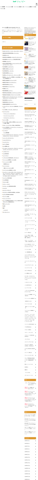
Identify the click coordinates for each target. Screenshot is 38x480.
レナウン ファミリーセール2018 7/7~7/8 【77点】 (31, 66)
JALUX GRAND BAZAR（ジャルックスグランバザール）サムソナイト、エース (30, 130)
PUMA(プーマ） (6, 88)
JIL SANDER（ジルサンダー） (8, 66)
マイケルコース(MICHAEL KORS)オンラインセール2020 (30, 389)
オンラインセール (6, 111)
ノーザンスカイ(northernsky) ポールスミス (11, 157)
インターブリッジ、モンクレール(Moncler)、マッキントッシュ (30, 203)
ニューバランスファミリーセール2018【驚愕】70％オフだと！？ (32, 90)
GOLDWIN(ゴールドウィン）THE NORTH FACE (11, 59)
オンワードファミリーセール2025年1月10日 (30, 368)
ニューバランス (5, 155)
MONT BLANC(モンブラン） (8, 84)
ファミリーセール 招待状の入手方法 (31, 38)
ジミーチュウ (5, 130)
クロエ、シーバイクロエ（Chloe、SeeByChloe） (12, 125)
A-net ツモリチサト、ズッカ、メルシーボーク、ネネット (13, 51)
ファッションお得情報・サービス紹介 (30, 6)
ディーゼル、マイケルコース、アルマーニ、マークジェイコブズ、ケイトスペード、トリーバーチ (30, 268)
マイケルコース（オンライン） (9, 117)
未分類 (26, 352)
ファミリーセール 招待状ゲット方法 (19, 6)
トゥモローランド (6, 151)
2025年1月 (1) (27, 422)
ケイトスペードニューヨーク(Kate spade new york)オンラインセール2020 (30, 377)
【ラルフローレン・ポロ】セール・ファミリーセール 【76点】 (32, 43)
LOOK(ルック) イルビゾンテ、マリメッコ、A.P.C (30, 150)
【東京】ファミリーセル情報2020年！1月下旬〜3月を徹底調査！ (32, 85)
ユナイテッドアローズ (7, 190)
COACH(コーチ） (6, 55)
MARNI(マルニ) (28, 290)
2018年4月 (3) (27, 459)
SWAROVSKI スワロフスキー (8, 102)
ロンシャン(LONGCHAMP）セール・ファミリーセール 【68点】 (32, 49)
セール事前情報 (2, 6)
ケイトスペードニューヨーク (9, 115)
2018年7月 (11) (27, 451)
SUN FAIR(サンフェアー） (7, 100)
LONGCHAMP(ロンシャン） (8, 72)
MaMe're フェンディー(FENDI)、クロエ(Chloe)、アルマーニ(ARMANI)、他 (30, 154)
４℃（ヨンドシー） (6, 212)
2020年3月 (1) (27, 430)
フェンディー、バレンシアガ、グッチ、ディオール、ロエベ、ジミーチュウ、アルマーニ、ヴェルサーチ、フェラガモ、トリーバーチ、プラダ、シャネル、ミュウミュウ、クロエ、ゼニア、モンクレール (30, 306)
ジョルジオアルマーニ (7, 140)
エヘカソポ (6, 210)
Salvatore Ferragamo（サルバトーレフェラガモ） (12, 94)
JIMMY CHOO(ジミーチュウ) (8, 68)
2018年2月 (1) (27, 464)
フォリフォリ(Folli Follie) (29, 312)
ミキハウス (5, 188)
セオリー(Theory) (6, 144)
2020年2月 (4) (27, 433)
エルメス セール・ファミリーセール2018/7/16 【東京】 (31, 61)
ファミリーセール (28, 292)
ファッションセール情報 (9, 6)
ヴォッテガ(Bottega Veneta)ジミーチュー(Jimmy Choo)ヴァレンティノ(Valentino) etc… (30, 345)
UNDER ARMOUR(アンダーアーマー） (10, 104)
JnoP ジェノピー (19, 1)
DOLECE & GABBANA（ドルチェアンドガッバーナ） (12, 57)
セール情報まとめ (6, 146)
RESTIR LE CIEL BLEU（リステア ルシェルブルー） (12, 92)
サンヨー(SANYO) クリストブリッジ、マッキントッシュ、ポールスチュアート (30, 236)
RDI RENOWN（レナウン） (8, 90)
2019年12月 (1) (27, 438)
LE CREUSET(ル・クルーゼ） (8, 70)
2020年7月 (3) (27, 427)
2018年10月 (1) (27, 446)
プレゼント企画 (2, 8)
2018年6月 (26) (27, 454)
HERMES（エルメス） (7, 61)
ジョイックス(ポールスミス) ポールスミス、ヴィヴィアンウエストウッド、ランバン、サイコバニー (30, 247)
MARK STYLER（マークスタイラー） (9, 82)
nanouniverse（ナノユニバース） (9, 86)
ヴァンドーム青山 (6, 196)
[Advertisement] (19, 17)
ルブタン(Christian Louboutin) (8, 194)
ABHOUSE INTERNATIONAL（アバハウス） (11, 53)
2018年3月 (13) (27, 462)
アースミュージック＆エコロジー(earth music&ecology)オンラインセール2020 (30, 383)
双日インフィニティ (6, 203)
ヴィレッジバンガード (7, 198)
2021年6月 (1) (27, 425)
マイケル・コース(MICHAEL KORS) (9, 186)
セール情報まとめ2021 (29, 372)
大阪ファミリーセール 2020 (9, 168)
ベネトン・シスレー (6, 184)
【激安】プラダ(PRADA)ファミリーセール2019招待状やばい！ (32, 56)
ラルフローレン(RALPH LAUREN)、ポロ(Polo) (11, 192)
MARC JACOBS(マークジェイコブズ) (9, 80)
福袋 (26, 354)
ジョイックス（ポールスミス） (30, 252)
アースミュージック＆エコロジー (9, 113)
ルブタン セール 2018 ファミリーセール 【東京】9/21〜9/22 (32, 72)
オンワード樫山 (5, 119)
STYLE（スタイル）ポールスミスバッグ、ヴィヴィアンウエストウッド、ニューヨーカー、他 (30, 187)
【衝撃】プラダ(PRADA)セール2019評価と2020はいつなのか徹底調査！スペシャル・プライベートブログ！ (30, 78)
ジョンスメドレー (6, 142)
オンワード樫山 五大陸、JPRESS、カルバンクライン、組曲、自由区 (30, 228)
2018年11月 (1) (27, 443)
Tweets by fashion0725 (28, 98)
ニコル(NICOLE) (6, 153)
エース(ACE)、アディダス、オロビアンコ (10, 109)
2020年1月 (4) (27, 435)
